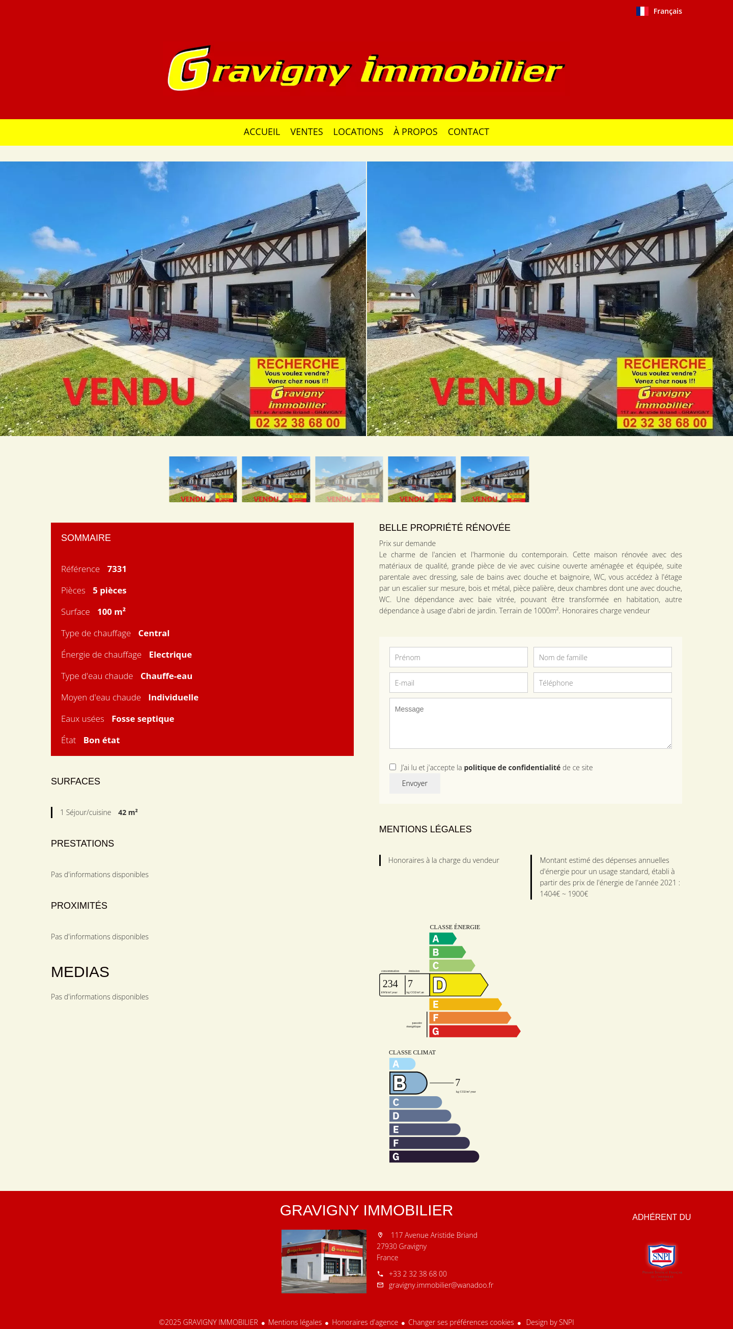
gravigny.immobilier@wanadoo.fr (441, 1285)
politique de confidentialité (512, 767)
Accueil (366, 68)
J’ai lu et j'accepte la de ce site (497, 767)
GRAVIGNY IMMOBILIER (367, 1210)
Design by (549, 1322)
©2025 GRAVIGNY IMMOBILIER (208, 1322)
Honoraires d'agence (365, 1322)
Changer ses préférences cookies (461, 1322)
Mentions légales (295, 1322)
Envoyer (415, 783)
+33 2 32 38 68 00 (418, 1274)
